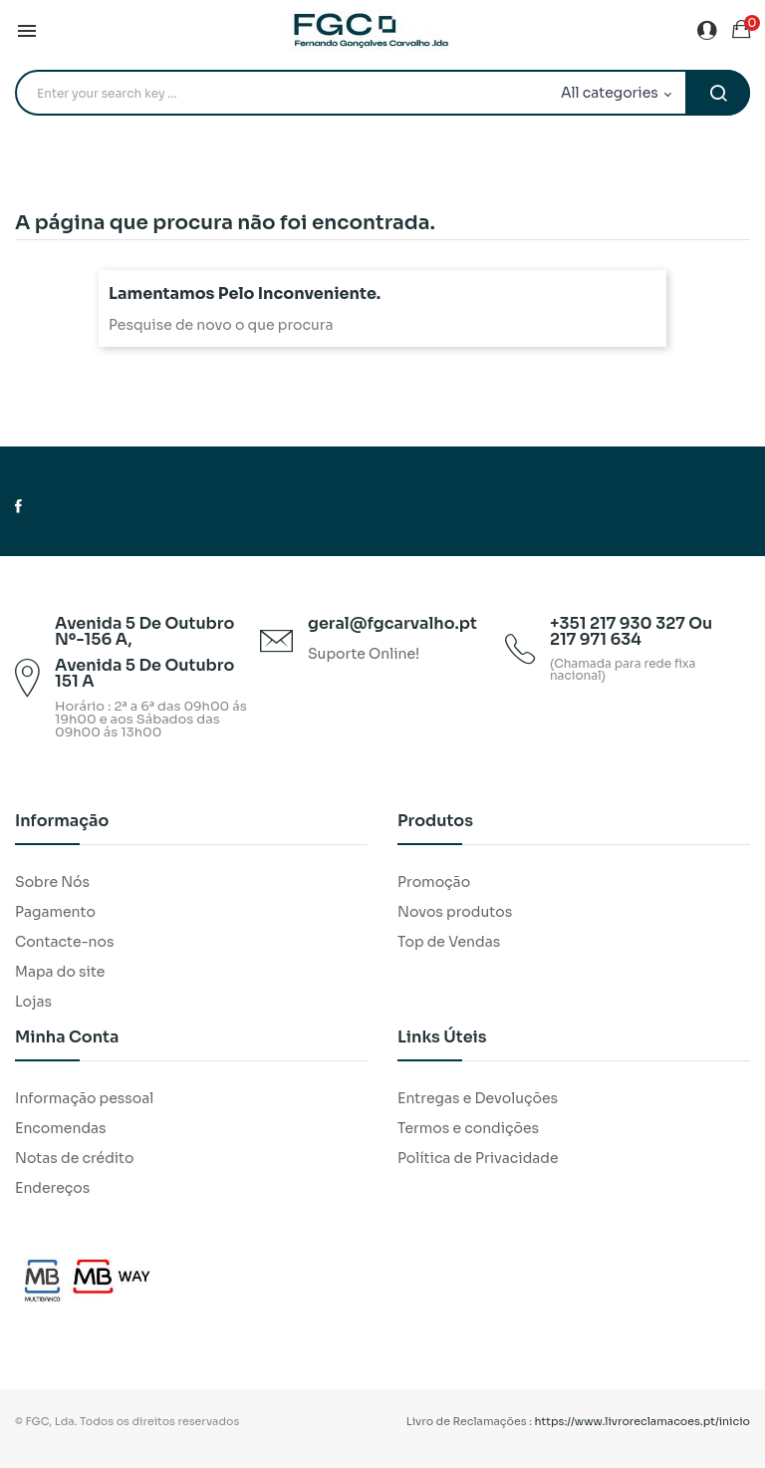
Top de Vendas (448, 942)
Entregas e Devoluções (477, 1098)
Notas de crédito (74, 1158)
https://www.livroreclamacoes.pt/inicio (643, 1421)
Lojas (33, 1002)
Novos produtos (454, 912)
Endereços (52, 1188)
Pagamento (55, 912)
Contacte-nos (64, 942)
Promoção (433, 882)
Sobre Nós (52, 882)
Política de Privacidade (478, 1158)
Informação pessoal (84, 1098)
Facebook (18, 506)
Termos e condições (468, 1128)
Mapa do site (60, 972)
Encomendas (61, 1128)
